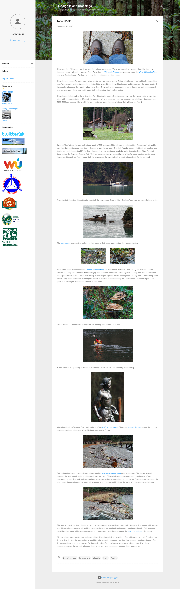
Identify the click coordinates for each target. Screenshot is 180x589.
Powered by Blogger (108, 577)
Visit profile (18, 40)
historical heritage (135, 531)
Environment (84, 558)
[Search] (161, 7)
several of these (134, 427)
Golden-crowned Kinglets (96, 269)
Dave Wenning (18, 34)
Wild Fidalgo (7, 92)
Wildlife (114, 558)
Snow (4, 120)
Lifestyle (96, 558)
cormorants (65, 243)
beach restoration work (111, 473)
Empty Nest (7, 103)
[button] (156, 21)
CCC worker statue (110, 427)
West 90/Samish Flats (148, 72)
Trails (105, 558)
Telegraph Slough (111, 72)
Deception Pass (69, 558)
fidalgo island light (10, 108)
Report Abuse (8, 79)
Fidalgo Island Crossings (75, 6)
